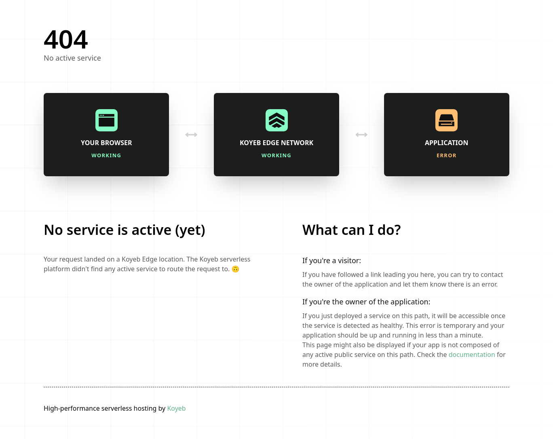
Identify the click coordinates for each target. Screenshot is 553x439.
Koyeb (176, 408)
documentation (472, 354)
